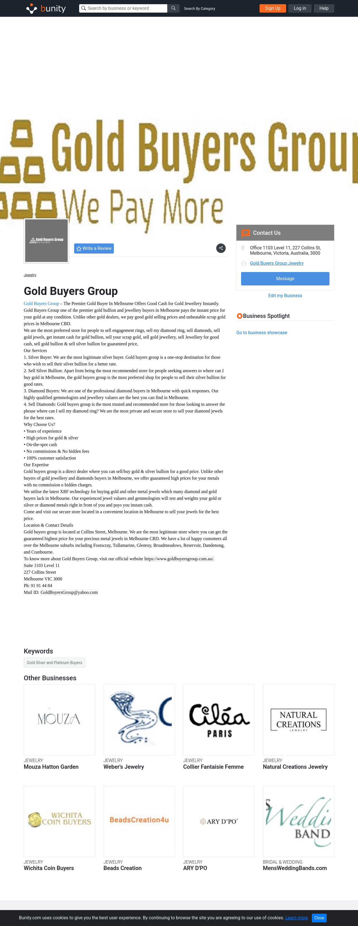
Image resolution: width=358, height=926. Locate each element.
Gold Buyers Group (41, 303)
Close (319, 918)
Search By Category (199, 8)
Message (285, 278)
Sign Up (273, 8)
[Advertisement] (179, 59)
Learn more (296, 917)
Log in (300, 8)
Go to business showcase (261, 332)
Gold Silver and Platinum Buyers (54, 662)
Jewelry (30, 275)
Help (324, 8)
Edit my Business (285, 295)
